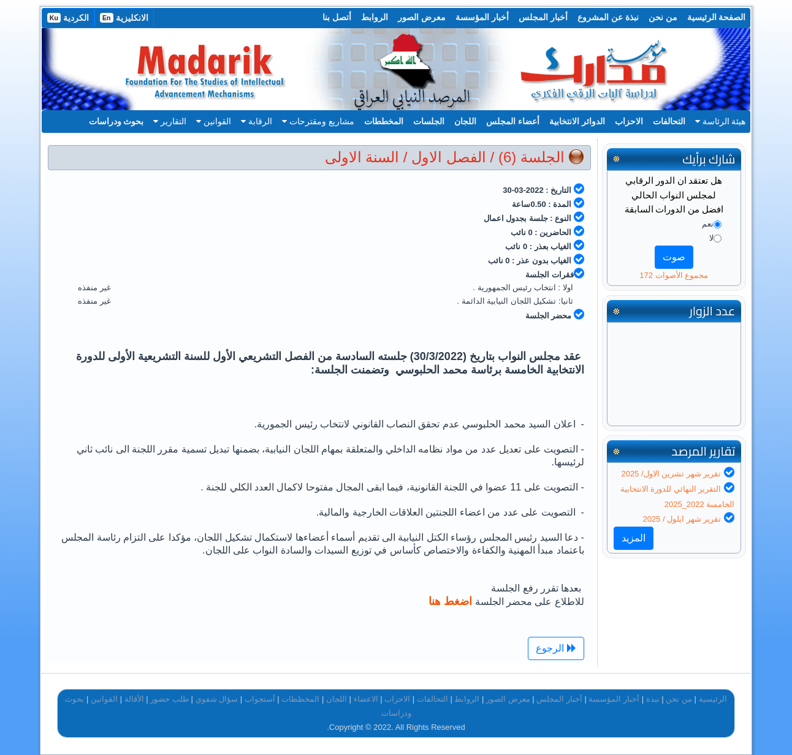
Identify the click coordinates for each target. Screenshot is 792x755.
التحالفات (669, 121)
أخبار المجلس (543, 17)
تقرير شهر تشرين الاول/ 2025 (671, 473)
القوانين (213, 121)
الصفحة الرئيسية (716, 17)
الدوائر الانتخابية (577, 121)
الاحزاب (629, 121)
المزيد (633, 538)
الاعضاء (366, 699)
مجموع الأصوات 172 (673, 275)
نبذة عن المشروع (608, 17)
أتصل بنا (336, 17)
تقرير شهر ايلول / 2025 (681, 519)
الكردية (68, 18)
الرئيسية (713, 699)
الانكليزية (124, 18)
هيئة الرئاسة (720, 121)
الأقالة (134, 699)
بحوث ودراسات (116, 121)
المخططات (383, 121)
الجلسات (428, 121)
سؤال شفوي (217, 699)
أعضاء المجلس (512, 121)
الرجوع (556, 648)
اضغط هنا (451, 601)
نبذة (653, 699)
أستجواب (260, 699)
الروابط (374, 17)
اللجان (465, 121)
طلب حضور (169, 699)
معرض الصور (422, 17)
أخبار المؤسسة (482, 17)
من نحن (663, 17)
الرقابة (256, 121)
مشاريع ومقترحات (318, 121)
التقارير (169, 121)
